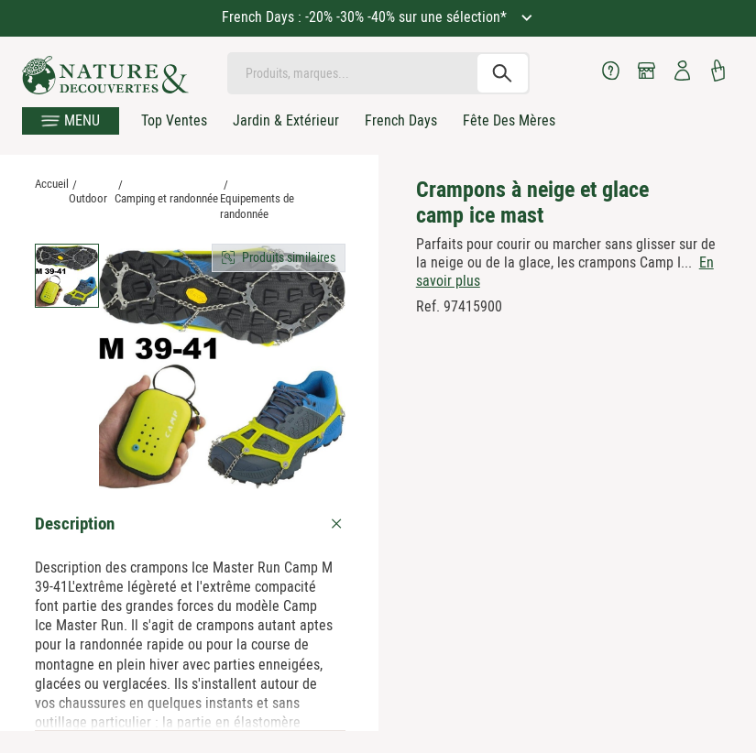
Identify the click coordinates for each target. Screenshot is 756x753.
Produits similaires (288, 257)
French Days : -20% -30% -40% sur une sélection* (366, 17)
